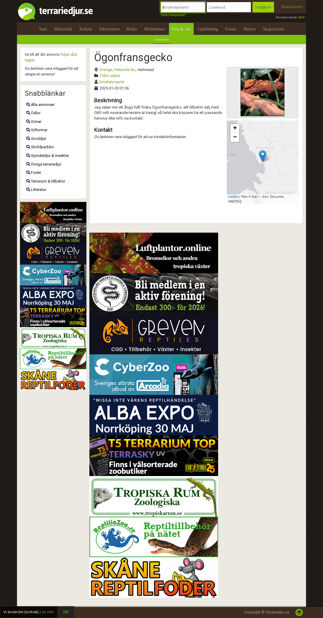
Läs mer (47, 612)
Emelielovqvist (112, 82)
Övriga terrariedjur (43, 164)
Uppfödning (208, 29)
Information (109, 29)
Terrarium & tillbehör (45, 181)
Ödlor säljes (110, 75)
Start (43, 29)
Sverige (106, 69)
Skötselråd (63, 29)
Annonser (161, 39)
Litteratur (36, 189)
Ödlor (33, 113)
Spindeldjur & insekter (47, 155)
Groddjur (36, 138)
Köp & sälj (181, 29)
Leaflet (233, 196)
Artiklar (85, 29)
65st (301, 17)
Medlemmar (154, 29)
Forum (230, 29)
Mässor (249, 29)
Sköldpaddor (40, 147)
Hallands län (124, 69)
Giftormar (36, 130)
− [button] (235, 137)
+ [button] (235, 128)
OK (65, 612)
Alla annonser (40, 104)
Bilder (132, 29)
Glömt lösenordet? (173, 15)
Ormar (33, 121)
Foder (33, 172)
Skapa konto (292, 6)
